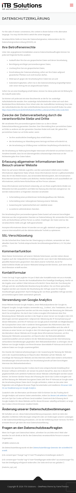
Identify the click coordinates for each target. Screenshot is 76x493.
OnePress (42, 486)
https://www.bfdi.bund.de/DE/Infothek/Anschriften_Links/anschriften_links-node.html (35, 110)
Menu (71, 5)
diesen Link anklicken (58, 395)
